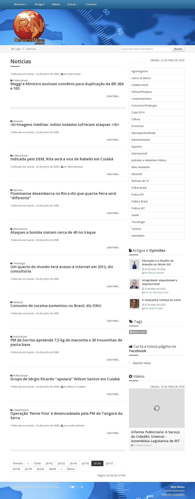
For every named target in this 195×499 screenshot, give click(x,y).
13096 (37, 463)
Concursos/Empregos (144, 105)
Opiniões (147, 250)
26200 (40, 469)
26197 (109, 463)
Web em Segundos (173, 494)
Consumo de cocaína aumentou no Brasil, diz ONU (55, 305)
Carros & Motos (141, 78)
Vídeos (56, 4)
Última (71, 469)
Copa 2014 (137, 112)
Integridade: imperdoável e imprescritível (159, 282)
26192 (49, 463)
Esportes (16, 190)
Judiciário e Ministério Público (148, 160)
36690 (52, 469)
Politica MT (138, 208)
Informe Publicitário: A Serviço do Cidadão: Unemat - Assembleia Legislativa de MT (155, 436)
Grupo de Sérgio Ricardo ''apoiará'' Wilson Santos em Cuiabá (65, 378)
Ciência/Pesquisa (141, 92)
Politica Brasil (18, 80)
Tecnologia (17, 263)
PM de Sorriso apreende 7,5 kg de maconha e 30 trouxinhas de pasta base (66, 342)
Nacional (16, 121)
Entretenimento (140, 139)
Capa (16, 49)
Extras (72, 4)
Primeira (18, 463)
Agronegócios (139, 71)
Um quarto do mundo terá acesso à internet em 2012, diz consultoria (61, 269)
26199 (28, 469)
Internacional (18, 229)
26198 (16, 469)
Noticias (31, 49)
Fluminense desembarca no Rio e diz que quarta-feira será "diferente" (63, 195)
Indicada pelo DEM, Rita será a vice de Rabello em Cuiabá (61, 158)
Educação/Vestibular (143, 133)
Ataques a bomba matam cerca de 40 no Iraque (53, 232)
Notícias (20, 4)
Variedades (138, 235)
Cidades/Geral (19, 410)
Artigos (39, 4)
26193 (61, 463)
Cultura (135, 119)
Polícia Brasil (18, 336)
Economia (137, 126)
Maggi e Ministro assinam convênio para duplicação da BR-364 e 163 (66, 86)
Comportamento (141, 98)
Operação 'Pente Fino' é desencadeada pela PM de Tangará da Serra (66, 415)
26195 (85, 463)
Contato (91, 4)
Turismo (136, 229)
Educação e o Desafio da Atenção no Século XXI (157, 262)
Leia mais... (113, 96)
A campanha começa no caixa (161, 300)
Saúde (135, 215)
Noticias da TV (140, 181)
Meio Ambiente (140, 167)
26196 (97, 463)
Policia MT (137, 194)
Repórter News (142, 363)
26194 (73, 463)
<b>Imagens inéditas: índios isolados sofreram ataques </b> (64, 124)
